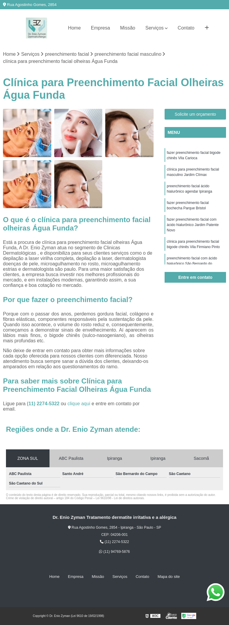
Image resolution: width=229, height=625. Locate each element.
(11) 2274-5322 (44, 403)
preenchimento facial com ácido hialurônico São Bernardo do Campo (192, 263)
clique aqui (78, 403)
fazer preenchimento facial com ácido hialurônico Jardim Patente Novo (193, 224)
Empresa (100, 27)
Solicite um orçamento (195, 114)
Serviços (155, 27)
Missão (127, 27)
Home (74, 27)
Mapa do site (168, 576)
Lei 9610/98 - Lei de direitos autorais (120, 498)
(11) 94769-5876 (114, 552)
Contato (186, 27)
